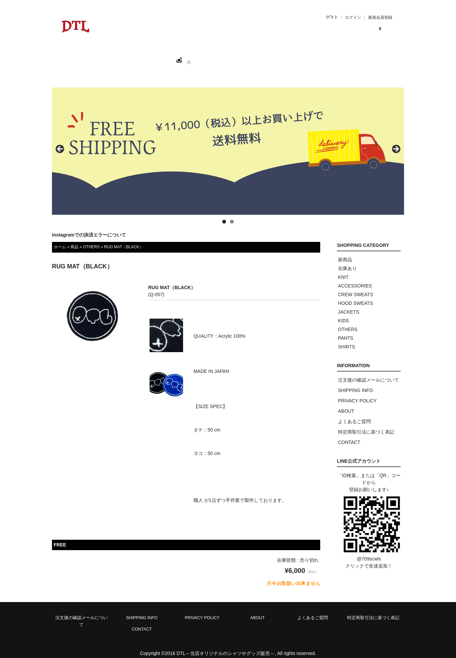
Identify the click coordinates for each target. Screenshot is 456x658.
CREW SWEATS (355, 287)
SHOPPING (124, 57)
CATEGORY (163, 57)
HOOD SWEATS (355, 296)
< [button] (60, 142)
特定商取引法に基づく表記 (366, 424)
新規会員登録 (380, 17)
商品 (74, 239)
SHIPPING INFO (355, 383)
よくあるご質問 (354, 414)
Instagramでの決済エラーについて (89, 227)
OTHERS (91, 239)
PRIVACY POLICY (357, 393)
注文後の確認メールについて (368, 372)
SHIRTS (346, 339)
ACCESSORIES (355, 278)
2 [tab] (232, 214)
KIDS (343, 313)
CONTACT (231, 57)
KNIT (343, 269)
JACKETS (348, 304)
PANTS (345, 330)
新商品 (345, 252)
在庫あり (347, 261)
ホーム (91, 57)
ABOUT (198, 57)
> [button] (396, 142)
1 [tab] (224, 214)
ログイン (353, 17)
